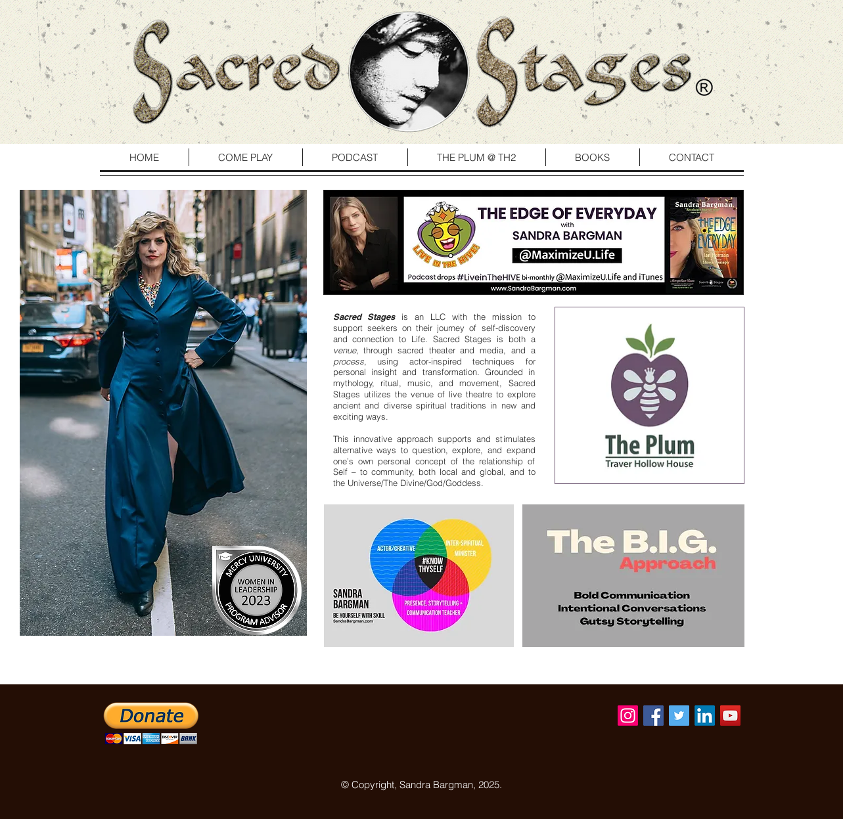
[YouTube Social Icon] (730, 715)
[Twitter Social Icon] (679, 715)
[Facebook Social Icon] (653, 715)
